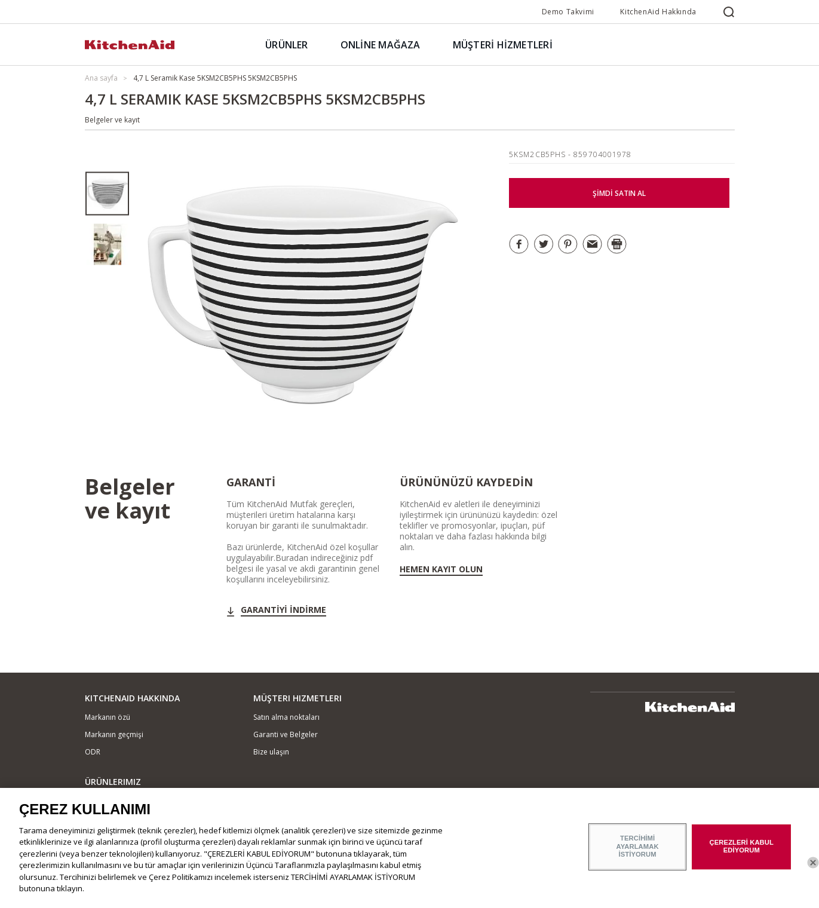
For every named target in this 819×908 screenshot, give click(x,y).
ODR (92, 752)
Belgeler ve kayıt (112, 120)
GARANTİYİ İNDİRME (283, 610)
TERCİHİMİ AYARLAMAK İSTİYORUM (637, 852)
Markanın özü (107, 717)
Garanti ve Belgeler (285, 734)
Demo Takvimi (568, 12)
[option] (107, 193)
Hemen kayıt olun (441, 569)
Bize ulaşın (271, 752)
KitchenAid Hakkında (658, 12)
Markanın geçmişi (114, 734)
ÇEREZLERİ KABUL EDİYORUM (742, 852)
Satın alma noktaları (286, 717)
